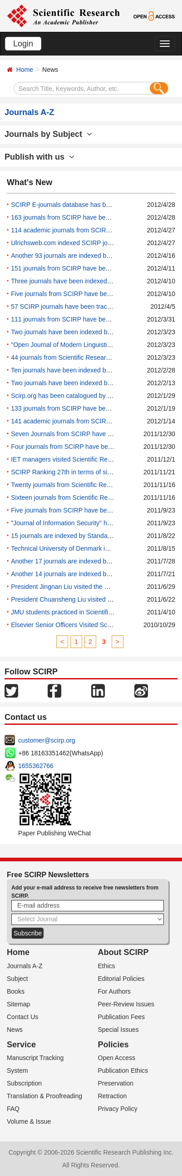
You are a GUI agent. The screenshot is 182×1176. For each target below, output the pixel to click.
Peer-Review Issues (126, 1004)
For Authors (114, 991)
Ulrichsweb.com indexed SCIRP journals (68, 242)
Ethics (106, 966)
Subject (17, 978)
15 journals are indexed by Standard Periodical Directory (90, 535)
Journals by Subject (48, 134)
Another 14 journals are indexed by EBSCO (72, 574)
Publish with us (39, 156)
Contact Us (22, 1016)
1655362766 (36, 765)
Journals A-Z (25, 966)
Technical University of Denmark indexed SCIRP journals (91, 548)
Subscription (24, 1083)
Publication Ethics (123, 1070)
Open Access (117, 1057)
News (15, 1029)
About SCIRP (123, 952)
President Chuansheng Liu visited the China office (81, 599)
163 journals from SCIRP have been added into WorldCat (91, 217)
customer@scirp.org (46, 740)
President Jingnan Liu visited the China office (74, 586)
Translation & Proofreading (44, 1096)
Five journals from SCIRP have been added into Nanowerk (93, 293)
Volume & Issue (29, 1121)
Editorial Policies (121, 978)
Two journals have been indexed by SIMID (70, 383)
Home (24, 69)
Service (21, 1044)
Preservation (116, 1083)
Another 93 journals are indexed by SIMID (70, 255)
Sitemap (18, 1004)
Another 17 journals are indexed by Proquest (74, 561)
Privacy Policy (118, 1108)
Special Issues (118, 1029)
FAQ (13, 1108)
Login (23, 43)
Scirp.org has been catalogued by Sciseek (70, 395)
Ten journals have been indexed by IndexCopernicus (84, 370)
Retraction (112, 1096)
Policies (113, 1044)
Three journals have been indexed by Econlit (73, 281)
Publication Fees (121, 1016)
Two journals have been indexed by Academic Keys (83, 332)
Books (16, 991)
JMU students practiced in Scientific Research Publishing (91, 612)
